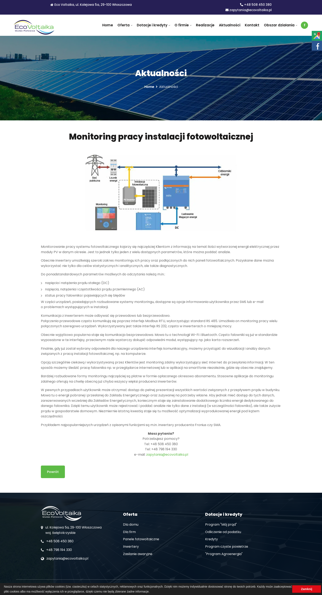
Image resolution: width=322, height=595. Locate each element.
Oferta (123, 25)
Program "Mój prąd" (221, 524)
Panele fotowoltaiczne (141, 539)
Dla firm (129, 532)
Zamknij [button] (306, 589)
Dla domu (130, 524)
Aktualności (229, 25)
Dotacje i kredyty (152, 25)
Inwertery (131, 546)
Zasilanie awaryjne (137, 554)
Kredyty (211, 539)
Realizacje (205, 25)
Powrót (53, 471)
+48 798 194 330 (59, 549)
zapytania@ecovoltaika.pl (248, 10)
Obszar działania (279, 25)
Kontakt (252, 25)
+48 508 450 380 (256, 4)
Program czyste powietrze (226, 546)
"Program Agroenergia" (224, 554)
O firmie (182, 25)
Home (107, 25)
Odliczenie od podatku (223, 532)
